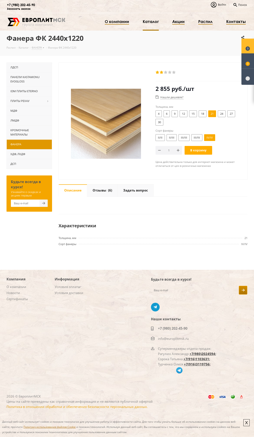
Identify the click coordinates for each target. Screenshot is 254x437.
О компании (16, 287)
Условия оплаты (67, 287)
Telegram (155, 307)
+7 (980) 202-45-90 (21, 5)
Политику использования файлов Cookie (49, 427)
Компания (16, 279)
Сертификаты (17, 299)
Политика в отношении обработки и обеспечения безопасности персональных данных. (77, 406)
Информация (67, 279)
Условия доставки (69, 293)
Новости (13, 293)
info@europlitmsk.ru (173, 338)
